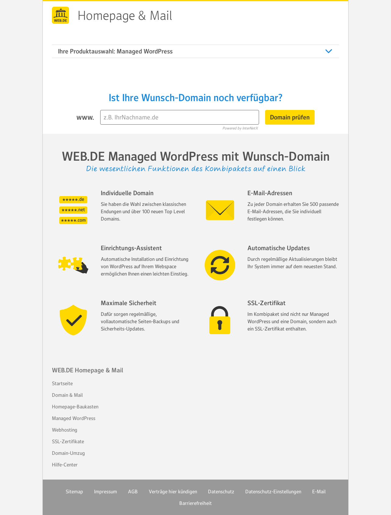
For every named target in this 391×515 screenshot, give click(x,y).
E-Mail (319, 491)
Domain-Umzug (68, 453)
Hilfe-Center (65, 465)
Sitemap (74, 491)
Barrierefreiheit (195, 503)
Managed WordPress (73, 418)
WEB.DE (60, 15)
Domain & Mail (67, 395)
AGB (133, 491)
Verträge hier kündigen (173, 491)
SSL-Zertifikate (68, 441)
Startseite (62, 383)
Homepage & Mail (125, 15)
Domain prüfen (290, 117)
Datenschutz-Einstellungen (273, 491)
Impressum (105, 491)
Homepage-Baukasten (75, 407)
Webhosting (64, 430)
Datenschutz (221, 491)
